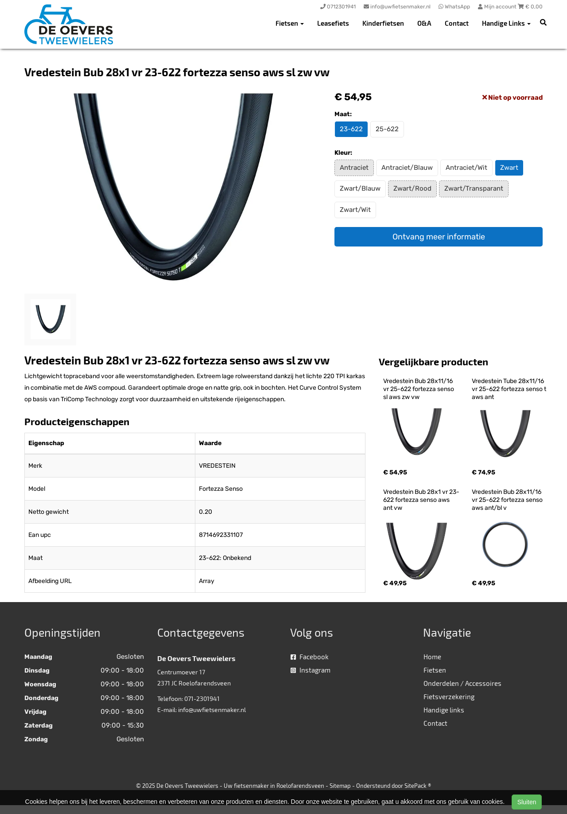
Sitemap (340, 785)
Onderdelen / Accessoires (462, 683)
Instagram (310, 670)
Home (432, 657)
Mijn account (498, 7)
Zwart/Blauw (360, 188)
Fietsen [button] (290, 23)
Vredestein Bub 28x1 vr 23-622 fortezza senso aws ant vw (421, 500)
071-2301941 (202, 698)
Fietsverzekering (448, 697)
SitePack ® (417, 785)
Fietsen (434, 670)
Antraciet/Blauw (407, 168)
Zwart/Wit (355, 210)
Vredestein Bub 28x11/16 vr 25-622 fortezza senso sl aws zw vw (419, 389)
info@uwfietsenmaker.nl (212, 709)
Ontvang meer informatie (438, 237)
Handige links (443, 710)
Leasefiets (333, 23)
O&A (424, 23)
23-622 (351, 129)
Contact (457, 23)
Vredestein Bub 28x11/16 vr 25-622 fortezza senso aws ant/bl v (508, 500)
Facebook (310, 657)
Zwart (509, 168)
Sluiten (526, 802)
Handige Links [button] (506, 23)
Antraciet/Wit (466, 168)
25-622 (387, 129)
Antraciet (354, 168)
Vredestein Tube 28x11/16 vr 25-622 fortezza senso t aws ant (510, 389)
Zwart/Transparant (473, 188)
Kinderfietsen (383, 23)
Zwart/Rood (412, 188)
